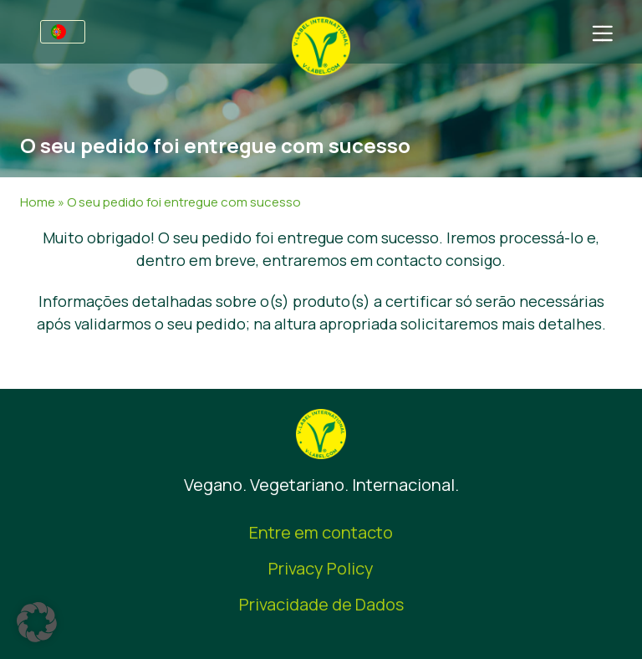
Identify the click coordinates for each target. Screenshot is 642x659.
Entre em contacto (321, 532)
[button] (37, 622)
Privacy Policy (321, 568)
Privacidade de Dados (321, 604)
